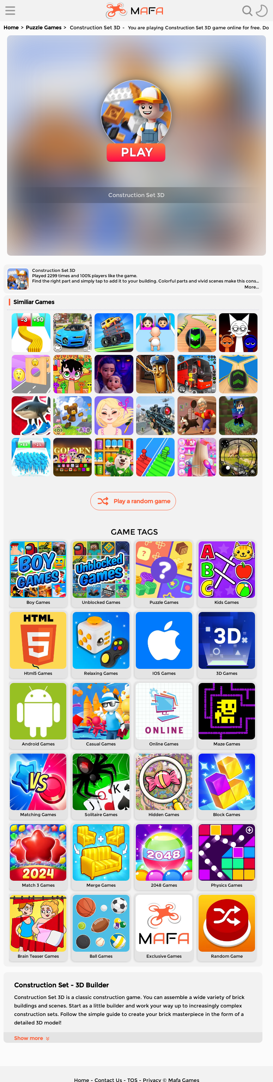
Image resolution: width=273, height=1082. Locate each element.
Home (11, 27)
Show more (32, 1038)
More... (251, 287)
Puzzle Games (43, 27)
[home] (134, 10)
